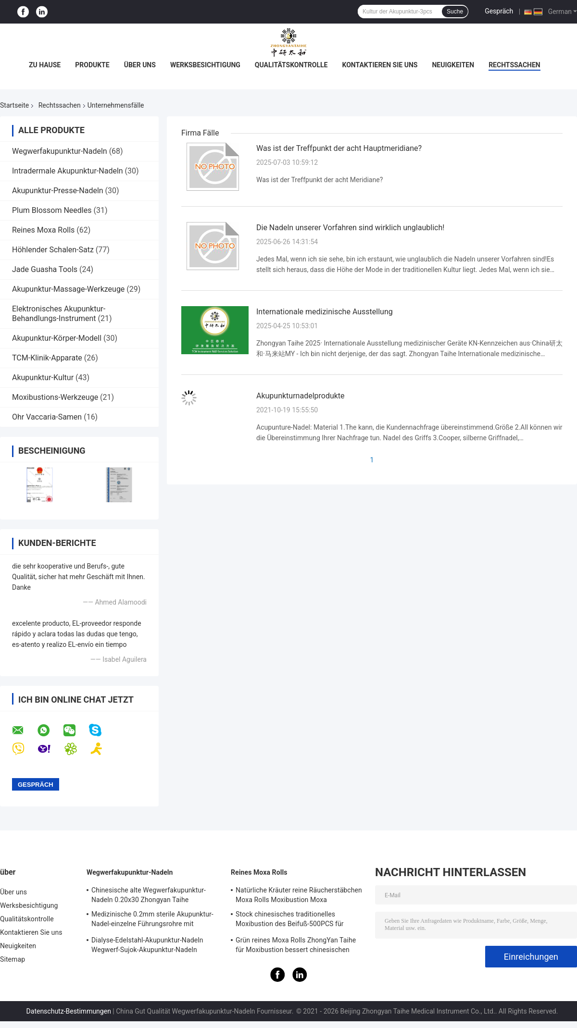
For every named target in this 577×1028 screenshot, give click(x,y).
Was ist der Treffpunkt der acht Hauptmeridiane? (339, 148)
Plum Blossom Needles (51, 210)
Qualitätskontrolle (291, 65)
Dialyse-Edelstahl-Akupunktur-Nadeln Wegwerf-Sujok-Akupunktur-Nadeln (147, 945)
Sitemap (12, 959)
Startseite (14, 105)
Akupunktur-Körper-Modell (56, 338)
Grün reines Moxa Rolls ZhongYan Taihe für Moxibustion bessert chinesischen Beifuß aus (296, 946)
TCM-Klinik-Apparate (47, 357)
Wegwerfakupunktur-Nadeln (59, 151)
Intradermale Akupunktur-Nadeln (67, 170)
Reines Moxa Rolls (43, 230)
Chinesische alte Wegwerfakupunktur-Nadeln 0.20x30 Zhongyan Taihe (148, 895)
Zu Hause (45, 65)
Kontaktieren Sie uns (379, 65)
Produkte (92, 65)
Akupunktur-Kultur (43, 377)
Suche (455, 11)
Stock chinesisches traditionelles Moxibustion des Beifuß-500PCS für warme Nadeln (290, 920)
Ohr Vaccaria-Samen (47, 416)
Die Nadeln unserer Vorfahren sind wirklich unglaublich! (350, 227)
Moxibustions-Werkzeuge (55, 397)
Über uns (140, 65)
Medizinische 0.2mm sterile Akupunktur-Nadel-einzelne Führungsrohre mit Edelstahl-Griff (152, 920)
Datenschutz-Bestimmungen (68, 1011)
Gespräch (499, 11)
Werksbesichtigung (205, 65)
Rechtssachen (514, 65)
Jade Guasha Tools (44, 269)
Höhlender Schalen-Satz (53, 249)
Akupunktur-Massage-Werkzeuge (68, 289)
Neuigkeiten (453, 65)
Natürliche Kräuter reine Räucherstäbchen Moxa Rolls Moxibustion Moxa (299, 895)
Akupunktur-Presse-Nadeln (57, 190)
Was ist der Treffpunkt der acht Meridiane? (319, 180)
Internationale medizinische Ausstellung (324, 311)
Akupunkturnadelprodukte (300, 395)
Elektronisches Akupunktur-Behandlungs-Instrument (58, 313)
